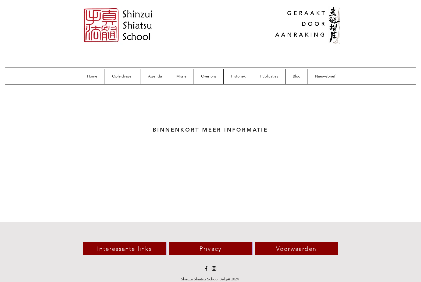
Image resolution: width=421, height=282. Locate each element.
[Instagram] (214, 269)
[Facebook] (206, 269)
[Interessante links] (124, 248)
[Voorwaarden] (296, 248)
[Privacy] (210, 248)
